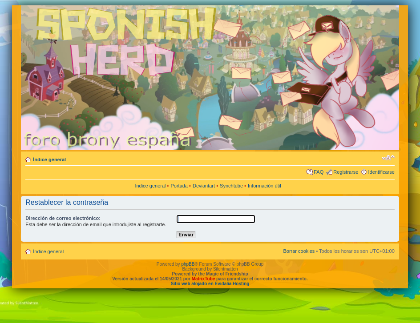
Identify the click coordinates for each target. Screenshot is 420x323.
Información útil (264, 185)
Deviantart (204, 185)
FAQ (318, 172)
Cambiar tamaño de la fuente (388, 158)
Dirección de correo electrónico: (63, 218)
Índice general (49, 159)
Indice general (150, 185)
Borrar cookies (299, 251)
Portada (179, 185)
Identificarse (381, 172)
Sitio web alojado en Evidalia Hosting (210, 283)
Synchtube (231, 185)
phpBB (187, 264)
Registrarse (345, 172)
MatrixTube (203, 278)
